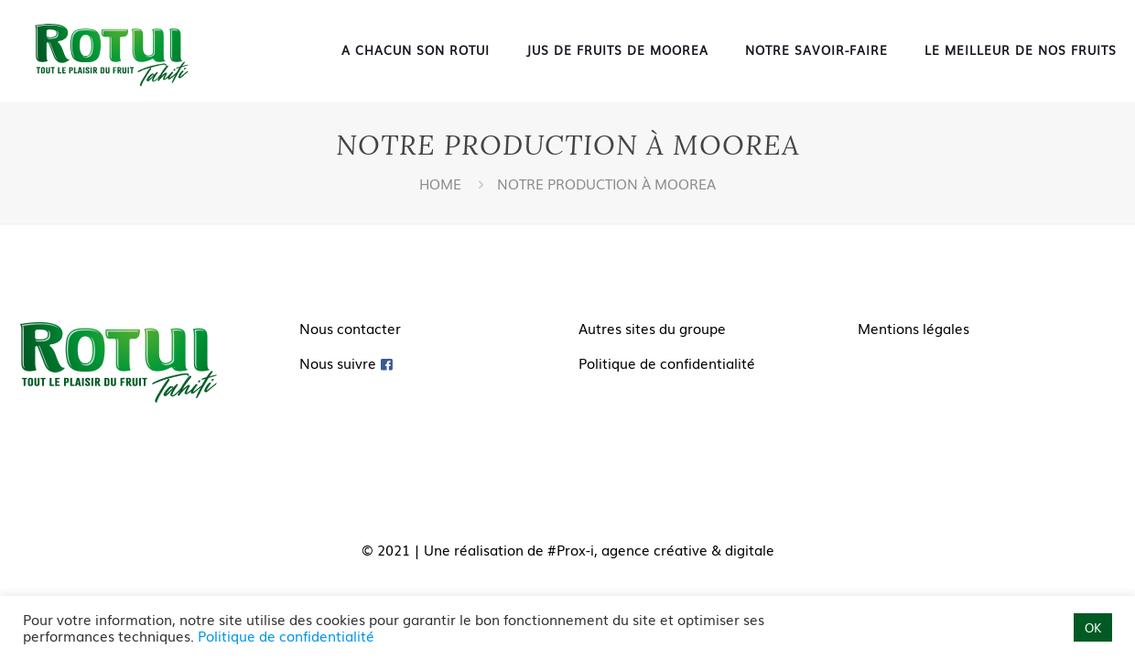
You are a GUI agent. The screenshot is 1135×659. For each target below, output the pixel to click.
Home (440, 183)
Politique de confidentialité (666, 362)
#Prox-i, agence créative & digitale (660, 549)
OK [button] (1093, 627)
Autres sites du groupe (652, 328)
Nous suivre (337, 362)
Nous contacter (350, 328)
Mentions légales (913, 328)
